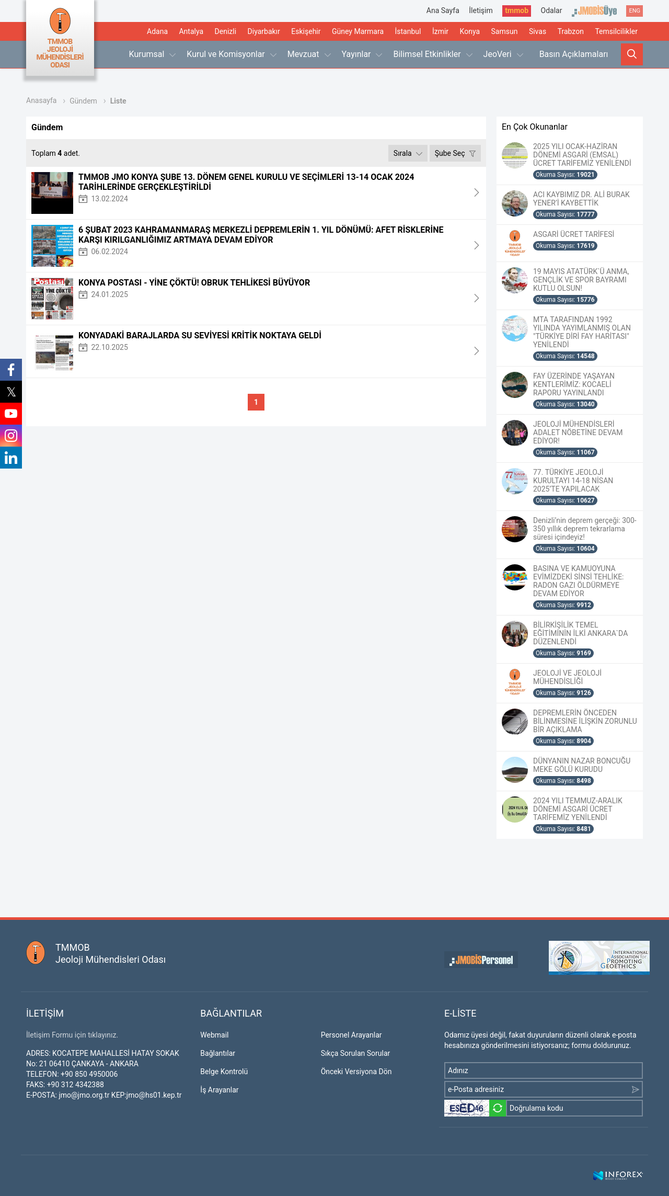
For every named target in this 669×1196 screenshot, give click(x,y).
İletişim (481, 10)
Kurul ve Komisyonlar (231, 54)
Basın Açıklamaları (573, 54)
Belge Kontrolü (224, 1071)
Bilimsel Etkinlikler (432, 54)
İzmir (440, 31)
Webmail (214, 1035)
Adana (157, 31)
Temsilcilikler (616, 31)
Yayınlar (362, 54)
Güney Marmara (358, 31)
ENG (634, 10)
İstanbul (408, 31)
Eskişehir (305, 31)
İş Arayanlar (219, 1090)
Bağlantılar (217, 1053)
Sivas (537, 31)
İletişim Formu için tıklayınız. (72, 1035)
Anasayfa (41, 100)
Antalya (191, 31)
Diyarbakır (264, 31)
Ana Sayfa (442, 10)
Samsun (504, 31)
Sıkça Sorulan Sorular (355, 1053)
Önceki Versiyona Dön (356, 1071)
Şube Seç (455, 153)
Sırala (408, 153)
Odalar (551, 10)
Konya (470, 31)
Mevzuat (309, 54)
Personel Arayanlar (351, 1035)
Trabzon (571, 31)
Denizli (226, 31)
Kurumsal (152, 54)
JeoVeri (503, 54)
